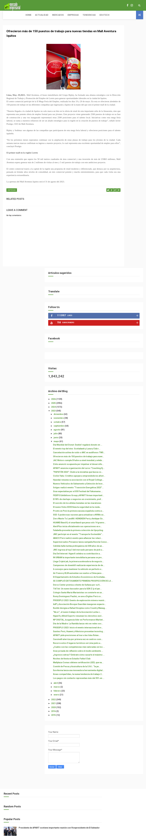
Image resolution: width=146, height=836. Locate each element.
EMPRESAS (12, 206)
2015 (110, 649)
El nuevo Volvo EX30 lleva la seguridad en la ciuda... (122, 308)
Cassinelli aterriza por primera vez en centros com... (124, 543)
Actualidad (21, 15)
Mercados (37, 15)
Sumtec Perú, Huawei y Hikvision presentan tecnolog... (120, 529)
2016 (110, 645)
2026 (110, 156)
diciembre (115, 171)
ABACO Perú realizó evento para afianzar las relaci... (122, 361)
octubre (114, 179)
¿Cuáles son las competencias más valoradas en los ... (124, 556)
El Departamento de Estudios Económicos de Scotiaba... (123, 431)
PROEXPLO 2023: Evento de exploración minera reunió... (124, 473)
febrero (114, 625)
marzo (113, 621)
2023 (110, 168)
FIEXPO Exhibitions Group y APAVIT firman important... (123, 289)
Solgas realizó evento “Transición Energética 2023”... (122, 275)
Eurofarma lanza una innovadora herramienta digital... (122, 595)
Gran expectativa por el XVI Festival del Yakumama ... (123, 283)
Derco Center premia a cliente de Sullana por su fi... (124, 446)
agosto (113, 187)
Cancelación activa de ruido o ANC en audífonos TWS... (124, 215)
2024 (110, 164)
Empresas (52, 15)
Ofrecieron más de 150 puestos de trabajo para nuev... (124, 222)
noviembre (115, 175)
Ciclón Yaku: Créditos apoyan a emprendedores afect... (124, 253)
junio (112, 194)
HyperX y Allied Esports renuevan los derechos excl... (124, 503)
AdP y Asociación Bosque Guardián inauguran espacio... (122, 481)
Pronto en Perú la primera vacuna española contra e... (124, 314)
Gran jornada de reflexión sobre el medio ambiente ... (123, 562)
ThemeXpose (67, 778)
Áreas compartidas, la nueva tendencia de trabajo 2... (123, 602)
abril (112, 617)
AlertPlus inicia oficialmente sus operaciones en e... (123, 342)
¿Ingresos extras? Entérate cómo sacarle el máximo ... (123, 568)
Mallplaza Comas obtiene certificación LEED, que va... (124, 581)
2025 (110, 160)
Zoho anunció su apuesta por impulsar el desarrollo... (123, 234)
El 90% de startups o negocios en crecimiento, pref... (124, 295)
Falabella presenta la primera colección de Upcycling (123, 348)
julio (112, 190)
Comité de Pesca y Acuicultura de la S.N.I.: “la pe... (124, 587)
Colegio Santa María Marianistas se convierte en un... (124, 459)
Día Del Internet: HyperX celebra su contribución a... (123, 391)
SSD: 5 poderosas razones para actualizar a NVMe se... (124, 321)
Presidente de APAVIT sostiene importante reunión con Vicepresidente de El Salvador (128, 737)
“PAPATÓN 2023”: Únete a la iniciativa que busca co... (123, 247)
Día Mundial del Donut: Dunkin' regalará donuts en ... (124, 203)
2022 (110, 634)
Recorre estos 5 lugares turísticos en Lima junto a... (123, 549)
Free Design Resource (84, 778)
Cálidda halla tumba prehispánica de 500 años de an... (124, 377)
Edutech (84, 15)
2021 (110, 637)
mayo (113, 198)
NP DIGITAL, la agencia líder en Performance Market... (124, 509)
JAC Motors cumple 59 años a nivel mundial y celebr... (124, 228)
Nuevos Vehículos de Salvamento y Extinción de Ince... (123, 267)
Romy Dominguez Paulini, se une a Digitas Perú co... (123, 467)
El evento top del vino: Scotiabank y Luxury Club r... (124, 209)
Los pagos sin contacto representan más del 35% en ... (124, 609)
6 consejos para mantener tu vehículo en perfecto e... (123, 418)
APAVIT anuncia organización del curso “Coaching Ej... (124, 240)
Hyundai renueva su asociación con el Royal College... (124, 259)
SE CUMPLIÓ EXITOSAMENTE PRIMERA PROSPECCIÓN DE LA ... (124, 438)
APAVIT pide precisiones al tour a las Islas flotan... (124, 537)
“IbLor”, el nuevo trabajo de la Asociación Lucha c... (123, 497)
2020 (110, 641)
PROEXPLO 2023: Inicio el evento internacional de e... (123, 522)
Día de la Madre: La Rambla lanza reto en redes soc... (123, 516)
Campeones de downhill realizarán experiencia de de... (123, 410)
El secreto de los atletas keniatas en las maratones (123, 302)
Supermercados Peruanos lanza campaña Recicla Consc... (122, 368)
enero (113, 629)
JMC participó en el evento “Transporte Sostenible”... (123, 354)
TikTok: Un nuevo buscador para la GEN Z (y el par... (123, 452)
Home (8, 15)
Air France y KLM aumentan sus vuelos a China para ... (124, 424)
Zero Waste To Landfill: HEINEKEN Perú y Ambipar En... (123, 328)
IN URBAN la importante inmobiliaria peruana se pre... (124, 397)
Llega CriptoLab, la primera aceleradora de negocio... (123, 403)
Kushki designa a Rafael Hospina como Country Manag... (122, 489)
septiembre (115, 183)
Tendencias (68, 15)
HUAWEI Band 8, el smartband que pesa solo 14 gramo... (124, 336)
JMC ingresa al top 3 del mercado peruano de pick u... (124, 384)
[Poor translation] (10, 794)
